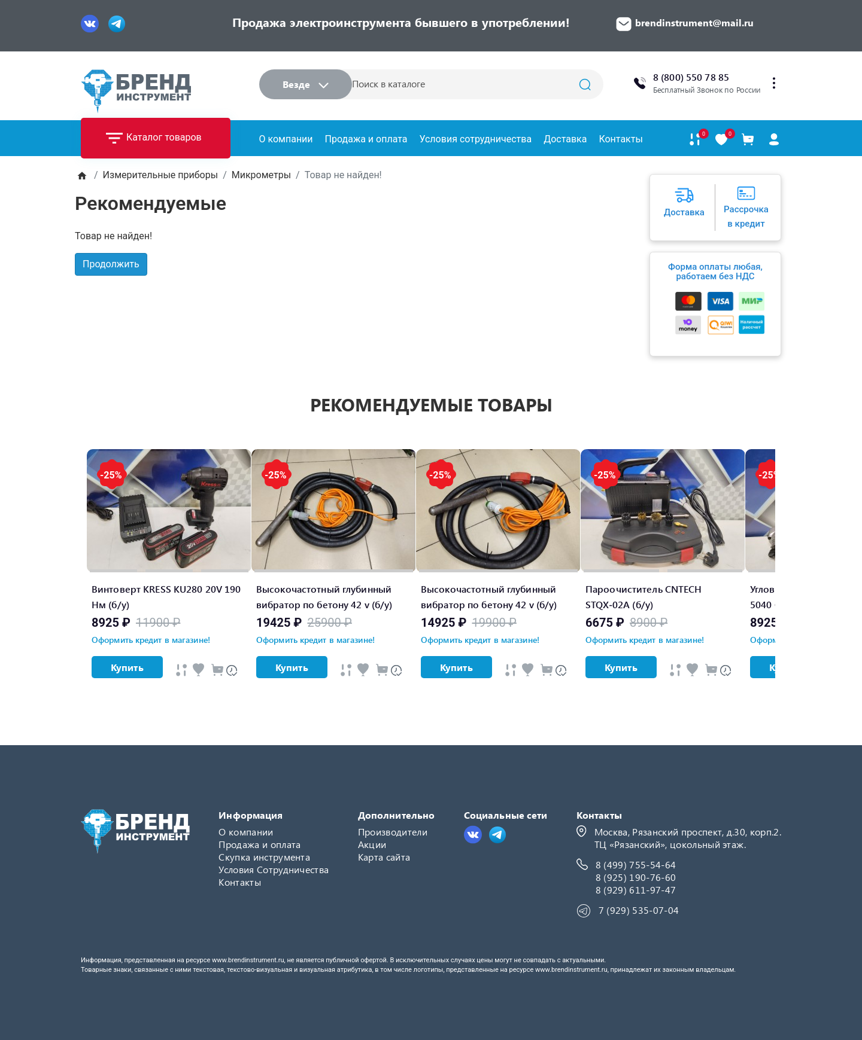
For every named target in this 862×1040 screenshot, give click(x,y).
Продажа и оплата (366, 139)
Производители (392, 831)
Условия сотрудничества (475, 139)
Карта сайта (384, 856)
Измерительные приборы (160, 175)
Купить (127, 667)
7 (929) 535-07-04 (639, 910)
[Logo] (136, 91)
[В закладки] (721, 139)
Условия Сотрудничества (273, 869)
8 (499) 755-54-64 (636, 864)
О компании (286, 139)
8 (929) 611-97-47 (636, 889)
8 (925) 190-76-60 (636, 877)
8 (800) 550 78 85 (691, 77)
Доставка (565, 139)
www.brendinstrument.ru (248, 960)
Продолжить (111, 264)
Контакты (620, 139)
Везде (306, 84)
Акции (372, 844)
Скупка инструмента (264, 856)
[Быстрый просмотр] (181, 670)
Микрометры (261, 175)
